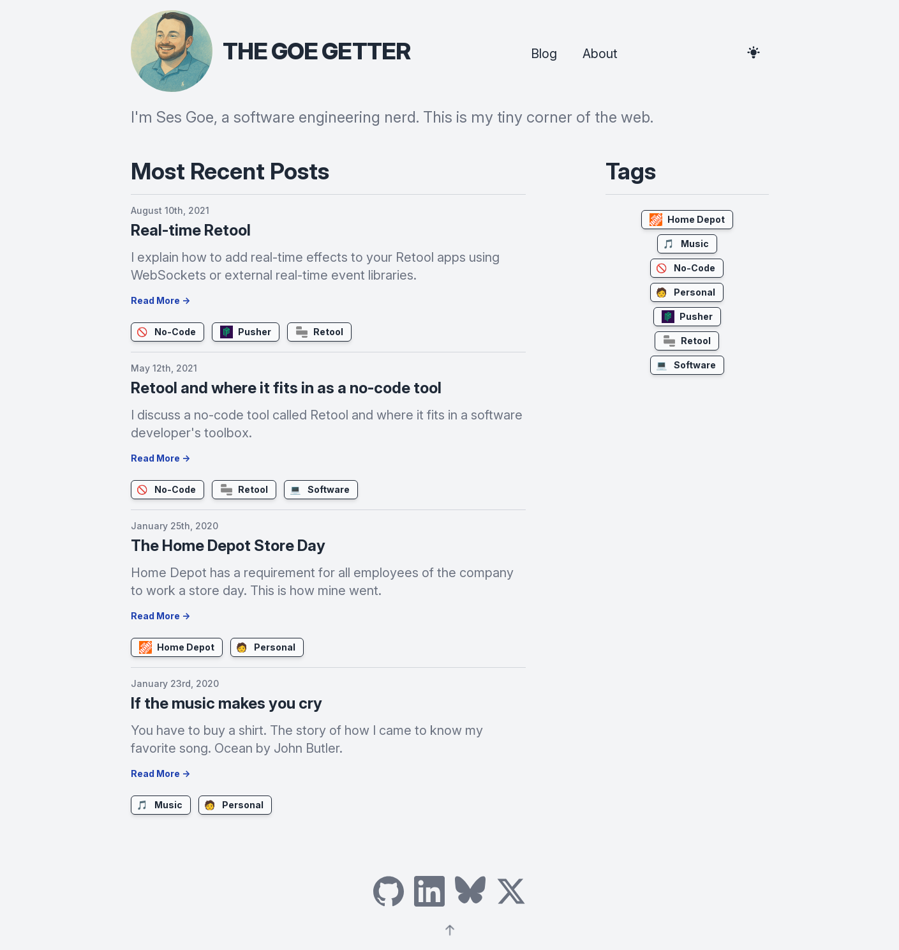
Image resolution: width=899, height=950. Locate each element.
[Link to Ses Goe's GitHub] (388, 891)
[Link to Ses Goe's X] (511, 891)
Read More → (160, 300)
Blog (544, 53)
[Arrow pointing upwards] (449, 928)
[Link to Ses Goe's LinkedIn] (429, 891)
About (600, 53)
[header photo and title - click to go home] (270, 51)
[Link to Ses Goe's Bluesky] (470, 891)
